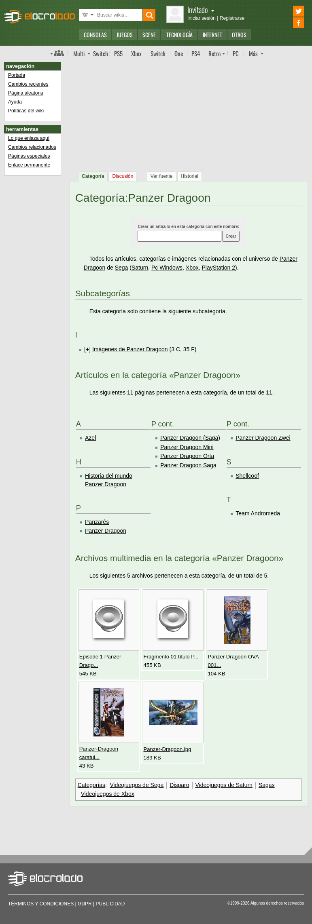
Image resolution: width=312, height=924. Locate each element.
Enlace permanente (29, 165)
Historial (189, 176)
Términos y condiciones (41, 904)
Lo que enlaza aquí (28, 138)
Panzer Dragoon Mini (187, 447)
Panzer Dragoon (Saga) (190, 438)
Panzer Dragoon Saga (188, 465)
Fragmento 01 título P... (171, 657)
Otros (239, 34)
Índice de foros (57, 53)
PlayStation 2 (219, 267)
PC (236, 53)
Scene (149, 34)
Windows (171, 267)
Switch (158, 53)
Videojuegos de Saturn (224, 785)
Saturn (140, 267)
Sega (121, 267)
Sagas (267, 785)
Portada (16, 75)
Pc (155, 267)
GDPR (85, 904)
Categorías (91, 785)
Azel (90, 438)
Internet (212, 34)
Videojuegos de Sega (136, 785)
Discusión (122, 176)
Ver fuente (162, 176)
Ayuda (15, 102)
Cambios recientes (28, 84)
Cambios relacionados (32, 147)
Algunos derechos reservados (277, 903)
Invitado (200, 9)
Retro (214, 53)
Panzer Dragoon (105, 530)
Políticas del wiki (26, 111)
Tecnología (179, 34)
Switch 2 (101, 53)
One (178, 53)
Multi (79, 53)
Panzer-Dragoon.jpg (167, 749)
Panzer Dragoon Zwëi (263, 438)
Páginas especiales (29, 156)
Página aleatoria (25, 93)
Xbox (136, 53)
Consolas (95, 34)
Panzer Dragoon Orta (187, 456)
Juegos (125, 34)
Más (253, 53)
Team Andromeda (258, 513)
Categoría (93, 176)
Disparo (179, 785)
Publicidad (110, 904)
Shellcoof (247, 476)
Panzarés (97, 522)
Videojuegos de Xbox (107, 794)
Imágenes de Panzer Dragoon (130, 349)
